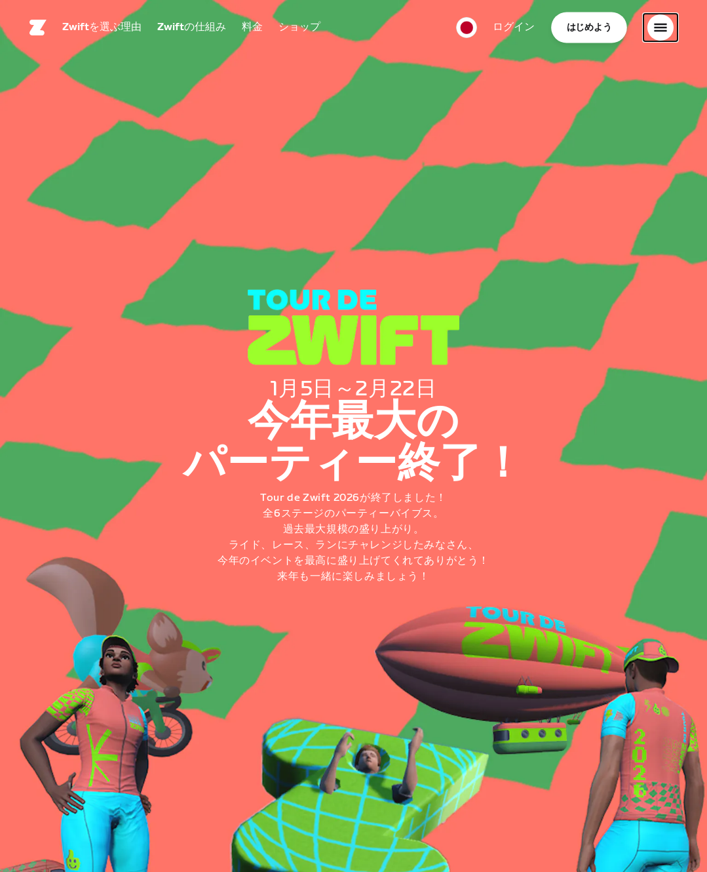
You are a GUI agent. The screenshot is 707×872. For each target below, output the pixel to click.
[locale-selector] (466, 29)
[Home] (38, 29)
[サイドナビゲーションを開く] (660, 29)
